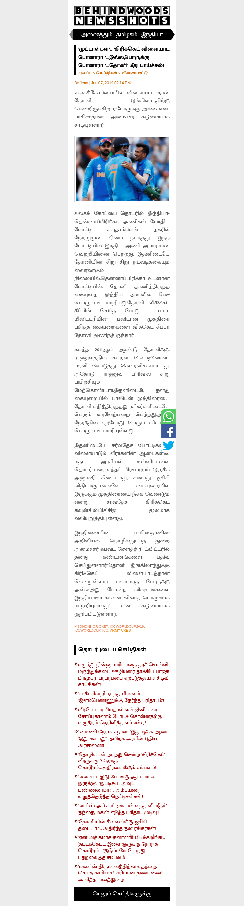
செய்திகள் (106, 73)
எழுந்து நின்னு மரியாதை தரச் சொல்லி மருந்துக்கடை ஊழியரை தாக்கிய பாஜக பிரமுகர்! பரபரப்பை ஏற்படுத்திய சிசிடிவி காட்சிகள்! (124, 675)
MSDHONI (82, 626)
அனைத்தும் (96, 34)
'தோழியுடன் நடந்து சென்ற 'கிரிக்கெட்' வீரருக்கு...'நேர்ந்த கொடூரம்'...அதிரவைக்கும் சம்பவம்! (121, 761)
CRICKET (100, 626)
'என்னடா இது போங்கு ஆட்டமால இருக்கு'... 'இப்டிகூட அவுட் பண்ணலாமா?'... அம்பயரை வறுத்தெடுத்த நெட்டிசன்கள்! (116, 787)
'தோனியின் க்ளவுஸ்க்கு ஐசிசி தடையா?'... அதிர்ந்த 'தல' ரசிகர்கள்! (117, 825)
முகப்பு (85, 73)
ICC (105, 630)
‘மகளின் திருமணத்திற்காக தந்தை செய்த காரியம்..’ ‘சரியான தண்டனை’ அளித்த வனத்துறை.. (120, 873)
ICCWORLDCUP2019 (127, 626)
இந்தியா (152, 34)
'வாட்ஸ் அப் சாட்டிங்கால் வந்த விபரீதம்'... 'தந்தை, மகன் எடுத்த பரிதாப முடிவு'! (123, 809)
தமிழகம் (126, 34)
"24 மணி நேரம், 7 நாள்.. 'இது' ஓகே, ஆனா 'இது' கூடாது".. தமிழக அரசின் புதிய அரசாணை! (123, 739)
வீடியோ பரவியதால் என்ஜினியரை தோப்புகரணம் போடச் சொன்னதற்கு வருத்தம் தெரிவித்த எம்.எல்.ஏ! (120, 716)
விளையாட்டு (134, 73)
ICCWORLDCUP (87, 630)
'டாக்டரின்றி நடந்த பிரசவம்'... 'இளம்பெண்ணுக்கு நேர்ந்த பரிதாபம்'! (121, 697)
